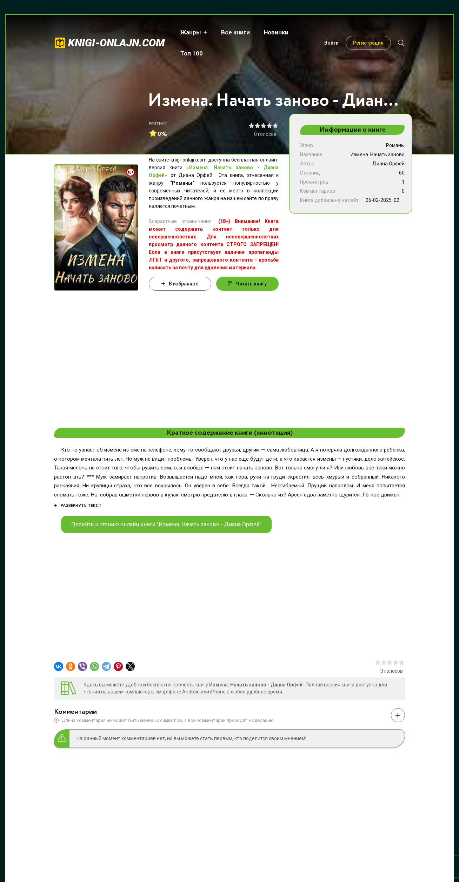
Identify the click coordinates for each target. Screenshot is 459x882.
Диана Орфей (388, 163)
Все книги (234, 32)
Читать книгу (247, 284)
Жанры (189, 32)
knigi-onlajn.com (116, 32)
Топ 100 (312, 32)
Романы (395, 145)
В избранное (179, 284)
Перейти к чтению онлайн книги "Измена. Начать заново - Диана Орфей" (166, 524)
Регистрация (368, 32)
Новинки (274, 32)
